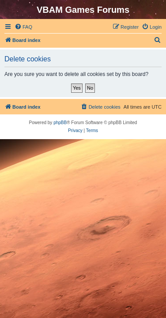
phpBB (60, 122)
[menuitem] (23, 27)
